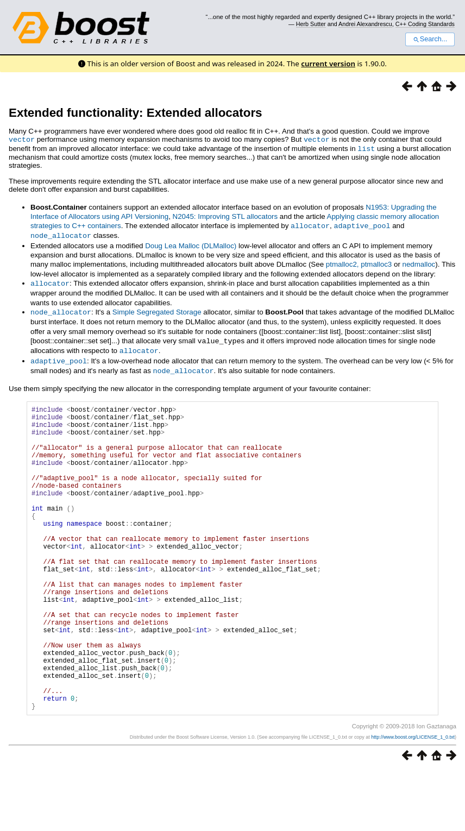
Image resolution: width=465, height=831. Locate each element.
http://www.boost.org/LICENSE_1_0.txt (413, 796)
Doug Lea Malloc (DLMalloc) (190, 244)
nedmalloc (419, 262)
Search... (430, 39)
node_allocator (60, 233)
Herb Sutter (311, 24)
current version (328, 63)
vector (22, 139)
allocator (310, 224)
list (366, 148)
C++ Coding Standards (425, 24)
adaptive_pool (362, 224)
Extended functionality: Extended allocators (135, 112)
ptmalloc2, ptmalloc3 (359, 262)
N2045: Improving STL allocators (225, 215)
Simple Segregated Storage (157, 309)
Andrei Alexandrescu (365, 24)
